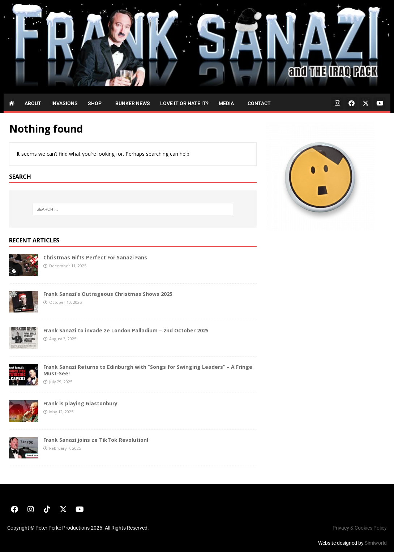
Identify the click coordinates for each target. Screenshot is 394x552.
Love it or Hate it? (184, 103)
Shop (95, 103)
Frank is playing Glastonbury (80, 403)
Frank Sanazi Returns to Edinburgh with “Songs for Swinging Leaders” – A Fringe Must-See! (147, 370)
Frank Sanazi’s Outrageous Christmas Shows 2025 (107, 293)
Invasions (64, 103)
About (33, 103)
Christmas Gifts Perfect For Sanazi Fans (95, 257)
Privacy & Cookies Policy (360, 528)
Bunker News (132, 103)
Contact (259, 103)
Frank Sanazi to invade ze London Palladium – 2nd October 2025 (126, 330)
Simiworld (376, 543)
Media (226, 103)
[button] (96, 103)
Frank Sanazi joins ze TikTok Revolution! (95, 439)
